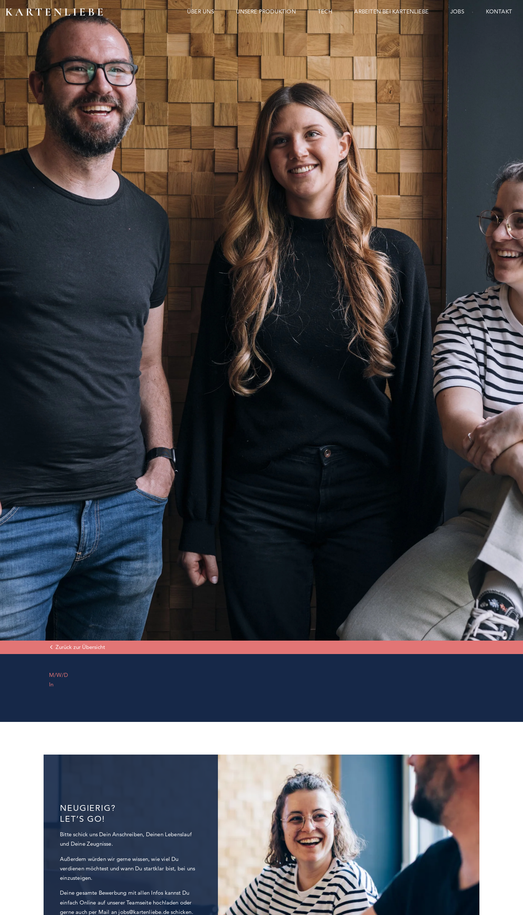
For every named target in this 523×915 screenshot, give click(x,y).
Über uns (200, 11)
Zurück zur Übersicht (80, 647)
